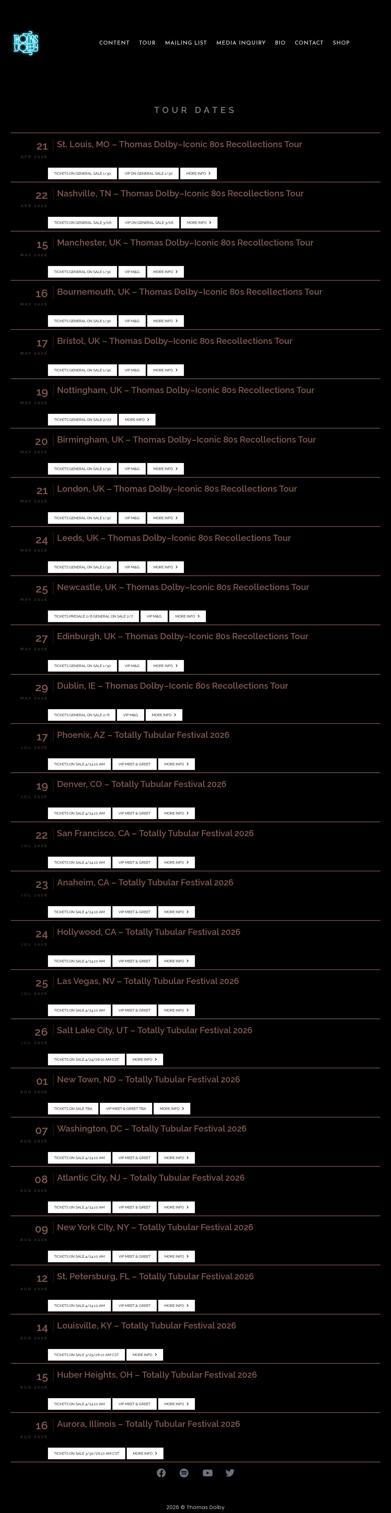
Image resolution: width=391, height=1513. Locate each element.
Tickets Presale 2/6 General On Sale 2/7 (93, 616)
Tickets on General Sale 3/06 (82, 223)
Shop (341, 43)
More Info (198, 173)
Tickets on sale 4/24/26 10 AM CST (86, 1059)
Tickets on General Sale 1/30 (82, 173)
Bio (280, 43)
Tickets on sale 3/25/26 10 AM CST (86, 1355)
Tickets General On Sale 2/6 (81, 715)
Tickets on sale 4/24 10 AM (79, 764)
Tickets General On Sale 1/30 (82, 272)
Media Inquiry (241, 43)
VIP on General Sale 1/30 (149, 173)
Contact (309, 43)
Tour (147, 43)
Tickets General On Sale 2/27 (82, 419)
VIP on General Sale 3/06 (149, 223)
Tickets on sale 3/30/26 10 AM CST (86, 1453)
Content (114, 43)
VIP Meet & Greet (135, 764)
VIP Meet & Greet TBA (126, 1108)
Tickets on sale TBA (73, 1108)
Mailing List (186, 43)
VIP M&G (132, 272)
